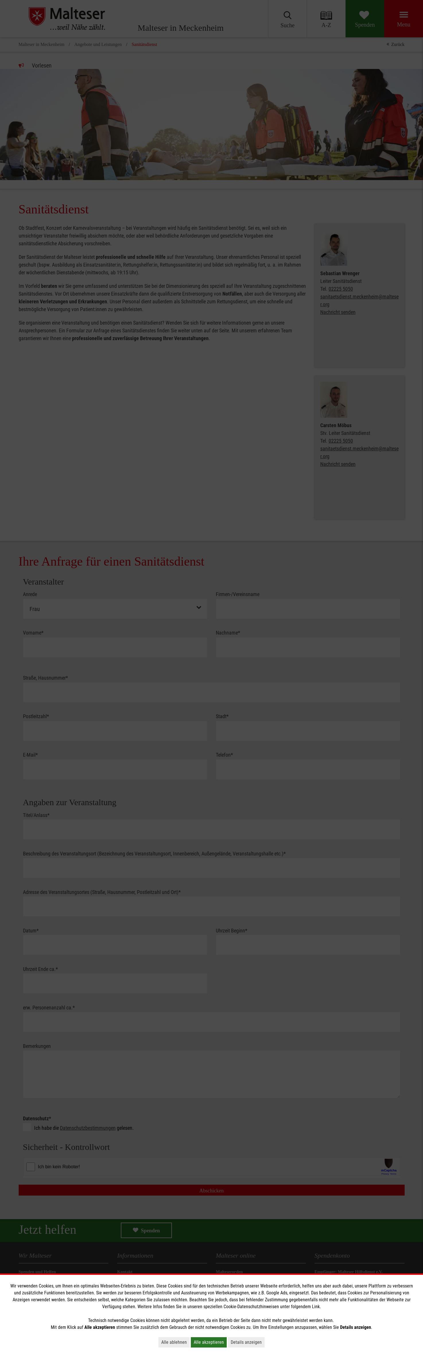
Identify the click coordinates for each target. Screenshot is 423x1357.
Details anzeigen (246, 1342)
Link (316, 1306)
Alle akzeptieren (209, 1342)
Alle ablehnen (174, 1342)
